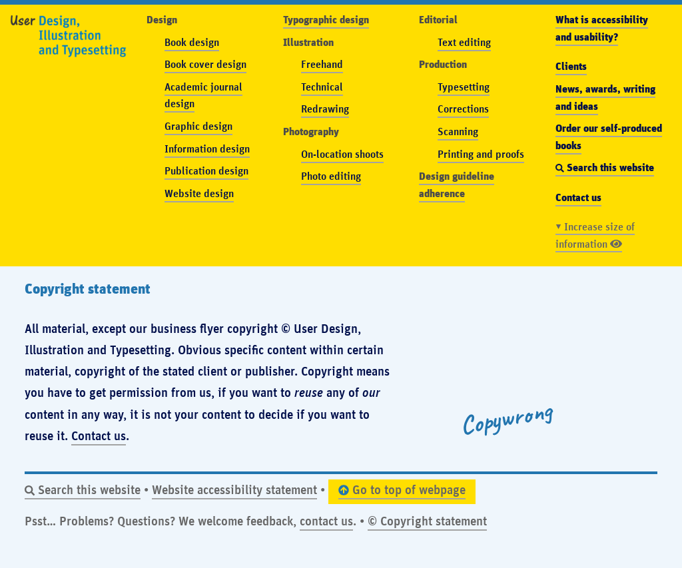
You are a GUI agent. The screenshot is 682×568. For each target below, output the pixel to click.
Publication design (206, 170)
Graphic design (198, 126)
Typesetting (464, 86)
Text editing (464, 42)
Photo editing (331, 175)
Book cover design (205, 64)
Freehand (322, 64)
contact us (326, 520)
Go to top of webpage (402, 489)
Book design (192, 42)
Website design (199, 193)
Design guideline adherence (456, 184)
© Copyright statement (427, 520)
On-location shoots (342, 153)
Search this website (83, 489)
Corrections (463, 108)
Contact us (98, 435)
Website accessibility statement (234, 489)
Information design (207, 148)
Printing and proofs (481, 153)
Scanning (458, 131)
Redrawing (325, 108)
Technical (322, 86)
